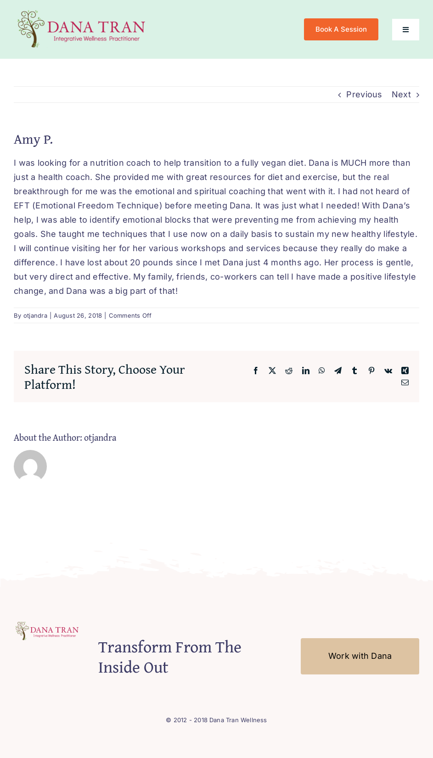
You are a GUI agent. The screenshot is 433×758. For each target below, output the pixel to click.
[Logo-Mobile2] (83, 11)
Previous (364, 94)
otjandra (35, 315)
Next (401, 94)
